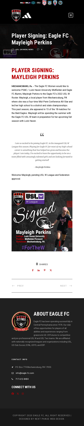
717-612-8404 (21, 379)
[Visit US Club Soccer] (39, 3)
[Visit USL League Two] (22, 3)
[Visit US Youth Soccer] (44, 3)
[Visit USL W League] (28, 3)
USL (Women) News (25, 50)
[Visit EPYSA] (49, 3)
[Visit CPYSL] (60, 3)
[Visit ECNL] (33, 3)
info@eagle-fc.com (25, 373)
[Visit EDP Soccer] (55, 3)
